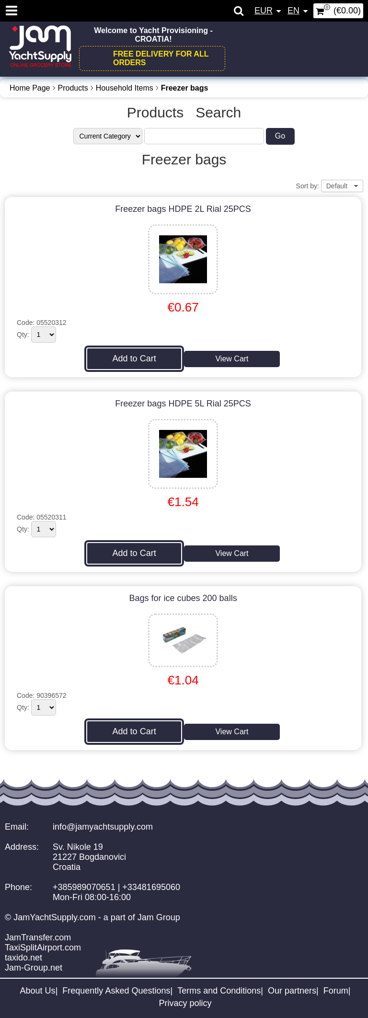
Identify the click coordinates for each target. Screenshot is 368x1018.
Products (73, 88)
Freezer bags (184, 88)
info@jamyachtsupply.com (103, 827)
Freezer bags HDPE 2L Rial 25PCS (183, 209)
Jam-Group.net (33, 967)
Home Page (30, 88)
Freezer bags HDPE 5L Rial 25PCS (183, 403)
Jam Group (159, 917)
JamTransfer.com (38, 937)
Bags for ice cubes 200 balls (183, 598)
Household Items (124, 88)
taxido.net (23, 957)
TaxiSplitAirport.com (43, 947)
